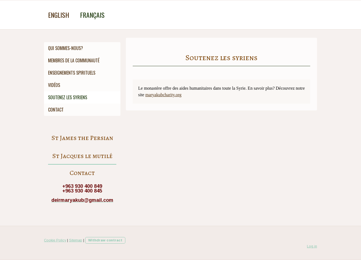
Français (92, 15)
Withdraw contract (105, 240)
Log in (312, 246)
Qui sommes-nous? (65, 48)
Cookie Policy (55, 240)
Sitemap (75, 240)
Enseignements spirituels (71, 72)
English (58, 15)
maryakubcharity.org (163, 94)
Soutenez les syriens (67, 97)
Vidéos (54, 85)
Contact (56, 109)
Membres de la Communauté (73, 60)
